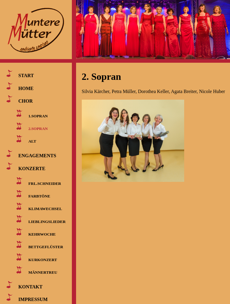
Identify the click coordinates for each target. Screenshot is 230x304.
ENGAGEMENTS (37, 155)
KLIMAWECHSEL (45, 208)
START (26, 75)
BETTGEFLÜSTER (45, 247)
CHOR (25, 101)
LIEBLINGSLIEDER (47, 221)
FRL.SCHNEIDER (44, 183)
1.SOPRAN (38, 115)
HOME (26, 88)
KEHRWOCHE (42, 234)
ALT (32, 141)
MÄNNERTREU (43, 272)
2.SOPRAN (38, 128)
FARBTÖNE (39, 196)
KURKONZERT (42, 259)
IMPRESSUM (33, 299)
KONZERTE (31, 168)
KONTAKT (30, 286)
